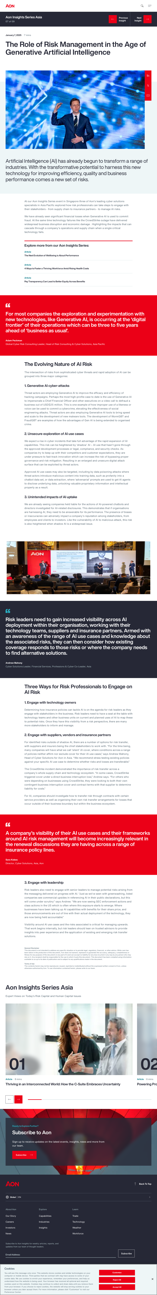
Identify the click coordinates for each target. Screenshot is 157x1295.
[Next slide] (18, 1099)
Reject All (117, 1280)
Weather (76, 1227)
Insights (43, 1227)
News (8, 1233)
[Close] (152, 1279)
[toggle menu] (149, 5)
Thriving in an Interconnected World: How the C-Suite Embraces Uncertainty (63, 1084)
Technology (78, 1221)
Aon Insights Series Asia (24, 17)
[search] (142, 5)
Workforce (77, 1233)
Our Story (11, 1216)
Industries (44, 1221)
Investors (10, 1227)
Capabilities (45, 1216)
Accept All (117, 1287)
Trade (75, 1216)
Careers (10, 1221)
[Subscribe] (24, 1155)
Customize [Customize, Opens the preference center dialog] (117, 1272)
